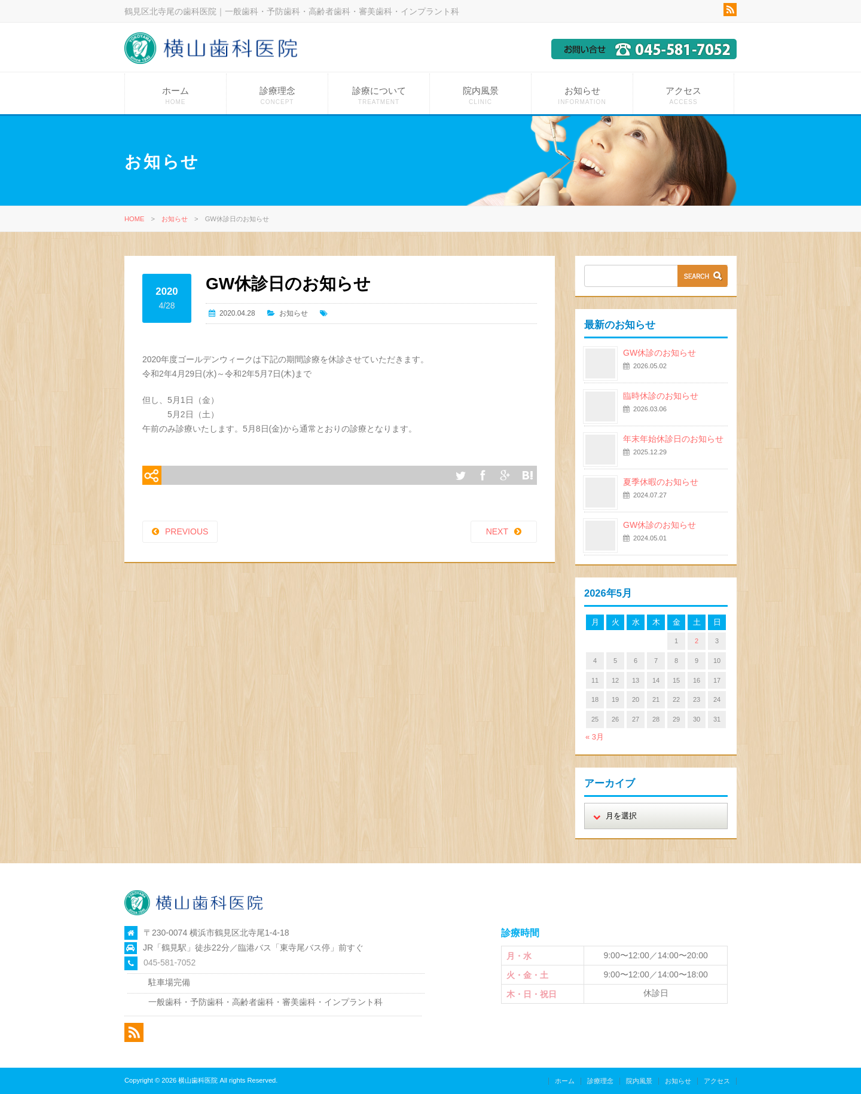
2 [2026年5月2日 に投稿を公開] (696, 640)
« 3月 (594, 736)
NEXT (497, 531)
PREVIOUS (186, 531)
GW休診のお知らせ (659, 352)
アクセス (683, 95)
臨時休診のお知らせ (660, 396)
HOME (134, 218)
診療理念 (277, 95)
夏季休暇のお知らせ (660, 482)
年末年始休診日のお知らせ (673, 439)
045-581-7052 (170, 962)
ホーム (175, 95)
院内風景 (480, 95)
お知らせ (582, 95)
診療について (378, 95)
